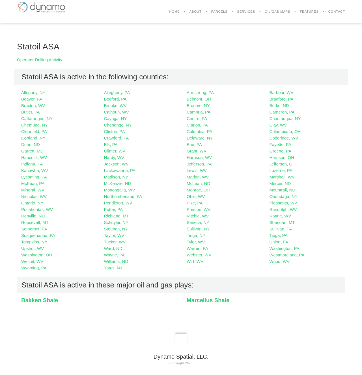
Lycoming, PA (34, 177)
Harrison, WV (199, 157)
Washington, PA (284, 248)
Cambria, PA (198, 112)
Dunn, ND (30, 144)
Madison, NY (116, 177)
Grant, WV (196, 151)
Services (246, 11)
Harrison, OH (282, 157)
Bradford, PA (282, 99)
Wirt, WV (195, 261)
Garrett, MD (32, 151)
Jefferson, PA (199, 164)
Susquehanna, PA (38, 235)
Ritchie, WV (198, 215)
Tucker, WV (115, 241)
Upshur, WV (32, 248)
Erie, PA (194, 144)
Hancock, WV (34, 157)
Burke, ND (279, 105)
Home (174, 11)
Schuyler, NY (116, 222)
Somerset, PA (34, 228)
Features (309, 11)
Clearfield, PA (34, 131)
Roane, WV (280, 215)
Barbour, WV (282, 92)
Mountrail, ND (283, 190)
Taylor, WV (114, 235)
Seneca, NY (198, 222)
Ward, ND (113, 248)
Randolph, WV (283, 209)
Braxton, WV (33, 105)
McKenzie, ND (117, 183)
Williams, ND (116, 261)
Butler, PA (30, 112)
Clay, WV (278, 125)
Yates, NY (113, 267)
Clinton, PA (114, 131)
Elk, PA (111, 144)
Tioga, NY (196, 235)
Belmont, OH (199, 99)
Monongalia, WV (119, 190)
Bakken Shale (39, 300)
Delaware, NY (200, 138)
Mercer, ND (280, 183)
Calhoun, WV (116, 112)
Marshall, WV (282, 177)
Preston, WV (198, 209)
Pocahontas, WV (37, 209)
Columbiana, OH (285, 131)
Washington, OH (36, 254)
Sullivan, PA (281, 228)
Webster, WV (199, 254)
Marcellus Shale (208, 300)
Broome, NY (198, 105)
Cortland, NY (33, 138)
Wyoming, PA (34, 267)
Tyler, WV (196, 241)
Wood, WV (280, 261)
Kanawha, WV (34, 170)
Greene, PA (280, 151)
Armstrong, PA (200, 92)
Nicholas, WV (34, 196)
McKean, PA (32, 183)
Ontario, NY (32, 202)
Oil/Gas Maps (277, 11)
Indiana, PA (32, 164)
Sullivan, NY (198, 228)
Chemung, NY (34, 125)
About (195, 11)
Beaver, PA (31, 99)
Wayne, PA (114, 254)
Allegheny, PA (117, 92)
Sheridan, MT (282, 222)
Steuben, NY (116, 228)
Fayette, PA (280, 144)
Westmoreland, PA (287, 254)
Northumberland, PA (123, 196)
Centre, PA (197, 118)
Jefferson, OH (283, 164)
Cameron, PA (282, 112)
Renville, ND (33, 215)
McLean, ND (198, 183)
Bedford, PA (115, 99)
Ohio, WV (196, 196)
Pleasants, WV (283, 202)
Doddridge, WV (284, 138)
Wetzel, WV (32, 261)
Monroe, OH (198, 190)
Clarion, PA (197, 125)
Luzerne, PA (281, 170)
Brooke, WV (115, 105)
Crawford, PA (116, 138)
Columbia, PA (199, 131)
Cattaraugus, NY (37, 118)
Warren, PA (197, 248)
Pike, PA (194, 202)
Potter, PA (113, 209)
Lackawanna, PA (119, 170)
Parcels (219, 11)
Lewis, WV (197, 170)
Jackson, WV (116, 164)
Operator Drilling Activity (39, 59)
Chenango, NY (118, 125)
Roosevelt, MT (35, 222)
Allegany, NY (33, 92)
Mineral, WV (32, 190)
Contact (336, 11)
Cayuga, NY (115, 118)
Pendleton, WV (118, 202)
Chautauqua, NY (285, 118)
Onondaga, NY (284, 196)
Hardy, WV (114, 157)
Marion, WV (198, 177)
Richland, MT (116, 215)
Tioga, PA (279, 235)
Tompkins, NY (34, 241)
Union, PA (279, 241)
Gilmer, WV (115, 151)
